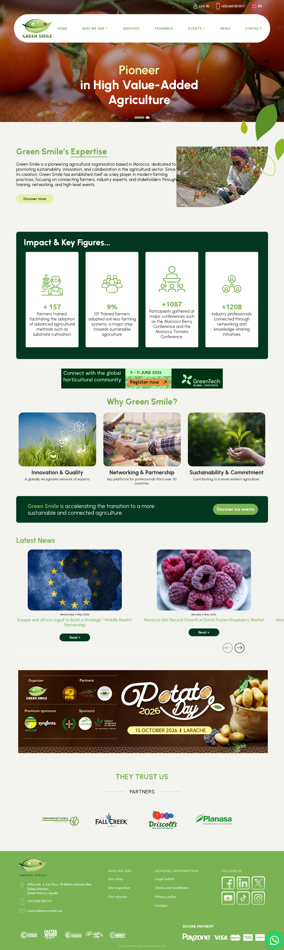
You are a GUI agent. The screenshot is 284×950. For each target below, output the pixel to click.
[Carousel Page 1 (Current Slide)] (139, 117)
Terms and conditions (172, 887)
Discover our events (235, 509)
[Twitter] (258, 883)
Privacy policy (165, 896)
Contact (161, 905)
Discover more (35, 199)
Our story (115, 878)
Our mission (117, 896)
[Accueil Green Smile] (37, 28)
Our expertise (119, 887)
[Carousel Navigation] (129, 648)
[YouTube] (228, 898)
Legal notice (164, 878)
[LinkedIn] (243, 883)
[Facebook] (228, 883)
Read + (74, 637)
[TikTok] (243, 898)
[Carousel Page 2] (148, 117)
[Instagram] (258, 898)
